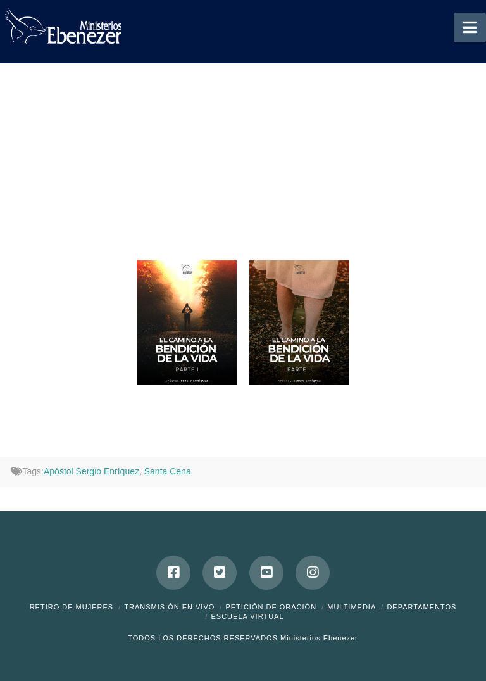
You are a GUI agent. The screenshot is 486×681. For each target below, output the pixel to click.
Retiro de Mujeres (72, 607)
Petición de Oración (270, 607)
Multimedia (351, 607)
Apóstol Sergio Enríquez (91, 471)
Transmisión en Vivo (169, 607)
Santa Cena (167, 471)
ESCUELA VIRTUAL (247, 616)
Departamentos (421, 607)
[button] (470, 27)
